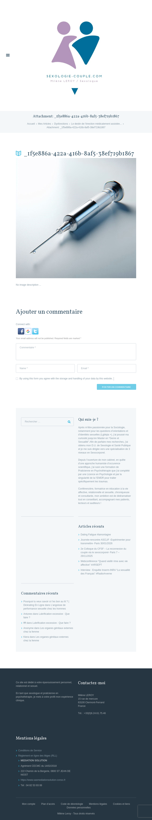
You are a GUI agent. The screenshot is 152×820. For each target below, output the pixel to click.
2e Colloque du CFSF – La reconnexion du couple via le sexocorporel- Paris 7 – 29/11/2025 (103, 552)
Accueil (31, 123)
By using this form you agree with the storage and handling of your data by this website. (66, 378)
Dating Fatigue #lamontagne (96, 534)
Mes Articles (44, 123)
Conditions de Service (30, 750)
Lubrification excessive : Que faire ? (51, 623)
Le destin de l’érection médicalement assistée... (96, 123)
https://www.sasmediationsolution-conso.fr (43, 780)
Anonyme (28, 628)
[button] (21, 329)
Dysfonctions (61, 123)
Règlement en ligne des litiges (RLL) (37, 755)
